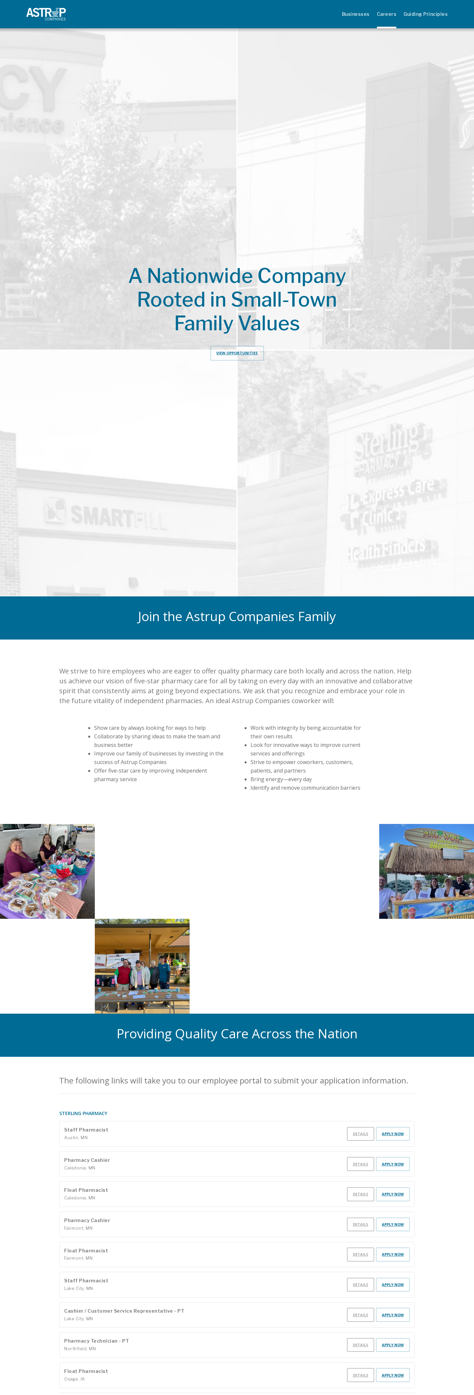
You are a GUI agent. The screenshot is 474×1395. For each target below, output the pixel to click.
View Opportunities (237, 352)
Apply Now (393, 1133)
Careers (387, 14)
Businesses (356, 14)
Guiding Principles (426, 14)
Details (360, 1133)
